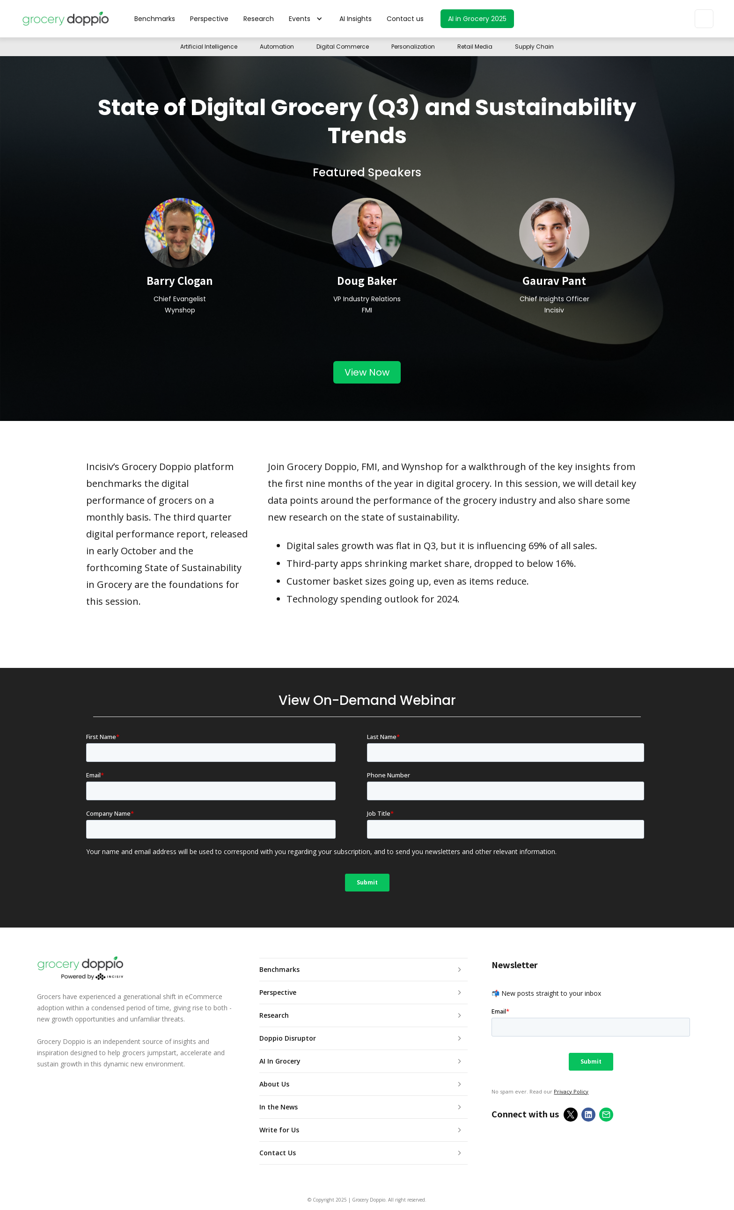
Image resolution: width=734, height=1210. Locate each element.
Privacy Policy (571, 1091)
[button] (306, 18)
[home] (65, 18)
